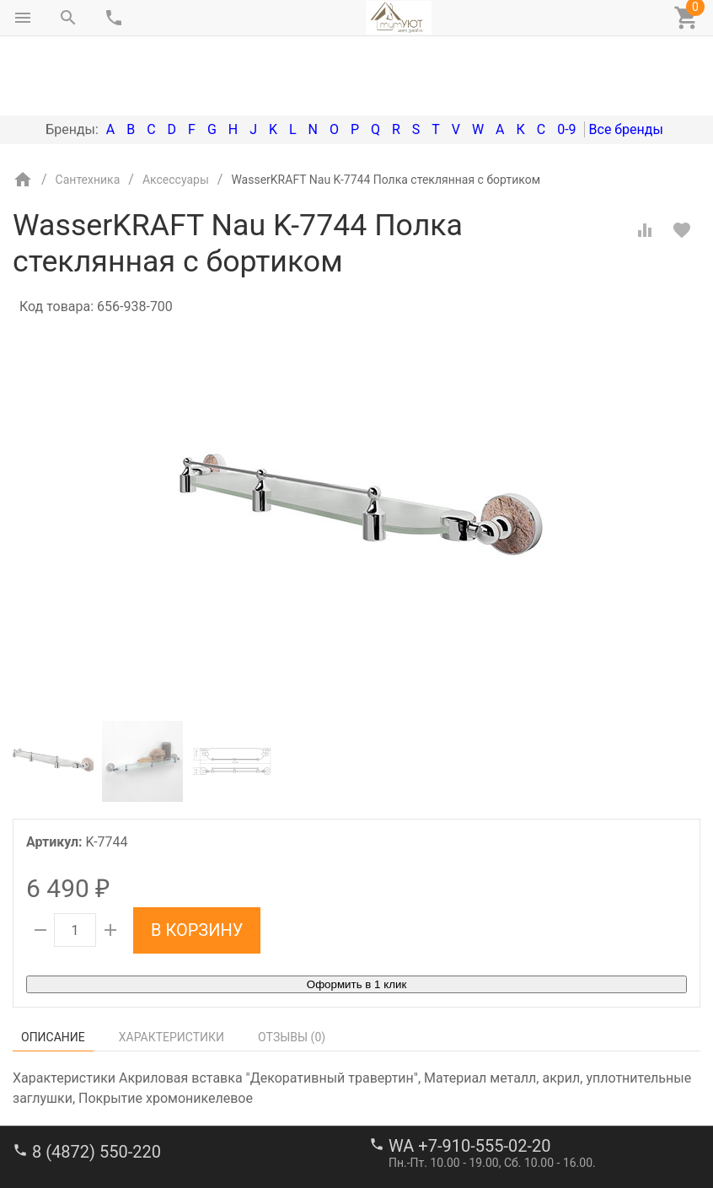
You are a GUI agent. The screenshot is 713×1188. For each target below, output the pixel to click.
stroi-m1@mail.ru (77, 1133)
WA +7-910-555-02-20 (469, 1075)
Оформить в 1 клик (356, 913)
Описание (53, 966)
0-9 (566, 59)
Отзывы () (291, 966)
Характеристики (171, 966)
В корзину (197, 859)
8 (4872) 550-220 (96, 1081)
